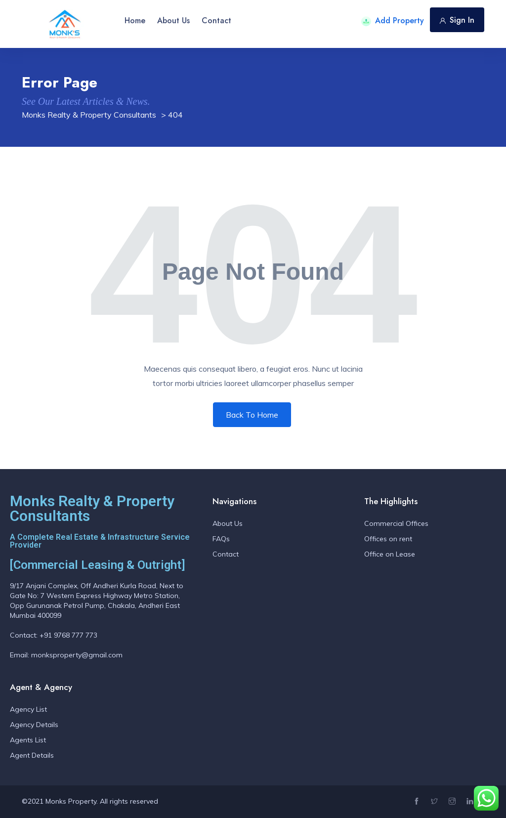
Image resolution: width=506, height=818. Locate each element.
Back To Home (252, 415)
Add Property (392, 20)
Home (135, 20)
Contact (216, 20)
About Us (173, 20)
